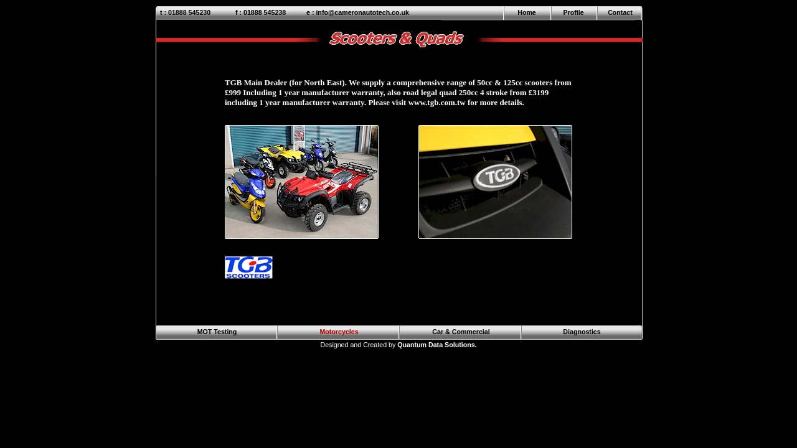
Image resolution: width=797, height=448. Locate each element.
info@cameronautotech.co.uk (362, 12)
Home (526, 12)
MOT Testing (217, 331)
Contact (620, 12)
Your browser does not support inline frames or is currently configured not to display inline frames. (404, 181)
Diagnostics (581, 331)
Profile (573, 12)
